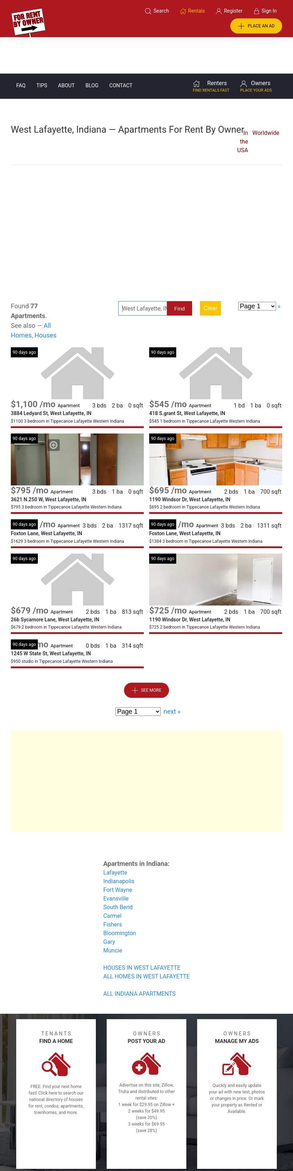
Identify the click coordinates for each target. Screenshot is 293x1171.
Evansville (116, 862)
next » (172, 675)
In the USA (242, 105)
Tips (41, 49)
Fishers (112, 888)
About (66, 49)
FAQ (21, 49)
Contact (120, 49)
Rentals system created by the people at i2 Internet (211, 1147)
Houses (46, 299)
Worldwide (265, 96)
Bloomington (119, 896)
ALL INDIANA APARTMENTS (139, 957)
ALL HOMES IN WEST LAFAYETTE (146, 940)
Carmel (112, 879)
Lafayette (115, 836)
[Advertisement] (146, 193)
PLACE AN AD (256, 26)
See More (146, 654)
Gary (109, 905)
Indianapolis (119, 844)
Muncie (112, 914)
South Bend (118, 870)
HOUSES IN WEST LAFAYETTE (142, 931)
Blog (91, 49)
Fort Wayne (117, 853)
